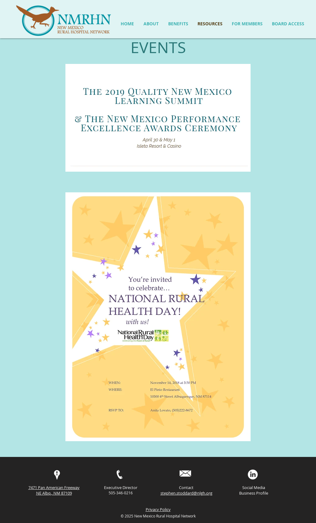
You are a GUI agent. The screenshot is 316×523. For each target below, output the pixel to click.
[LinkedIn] (253, 474)
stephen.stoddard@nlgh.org (186, 493)
